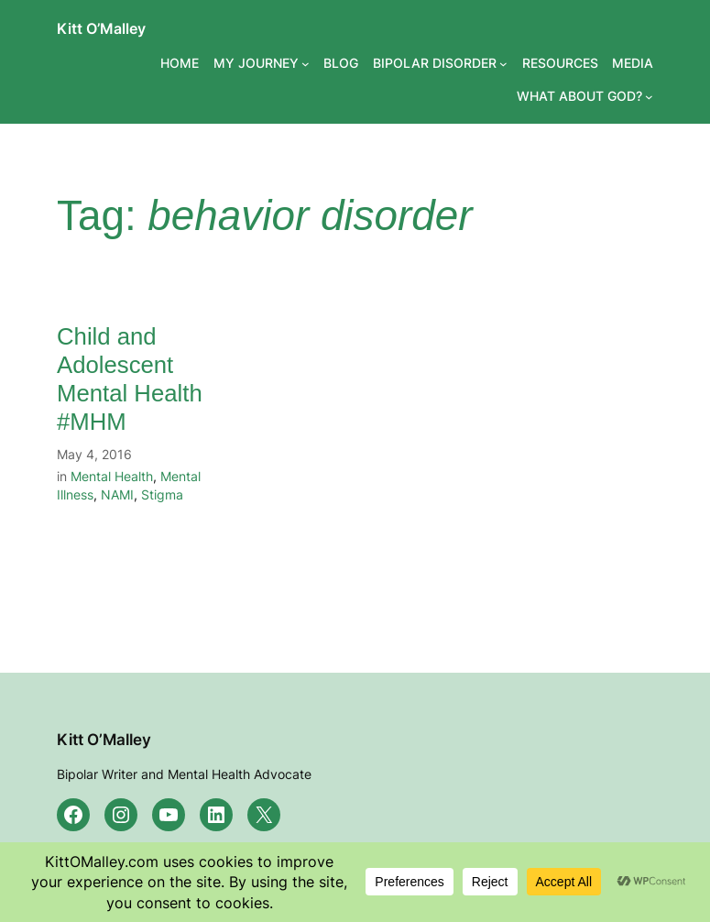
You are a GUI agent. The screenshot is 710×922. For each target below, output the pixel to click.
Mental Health (112, 476)
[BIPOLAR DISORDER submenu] (503, 64)
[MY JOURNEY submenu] (305, 64)
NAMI (117, 494)
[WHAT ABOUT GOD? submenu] (649, 96)
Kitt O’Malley (101, 28)
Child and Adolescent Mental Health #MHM (129, 379)
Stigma (162, 494)
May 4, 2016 (94, 454)
